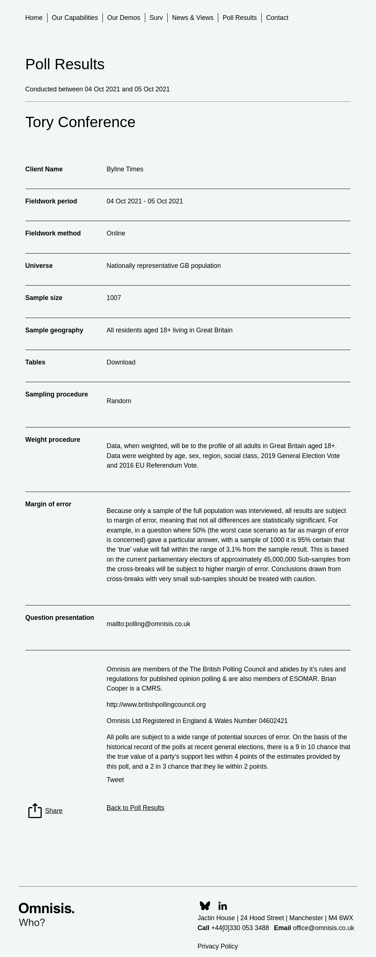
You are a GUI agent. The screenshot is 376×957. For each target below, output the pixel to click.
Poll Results (240, 17)
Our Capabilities (75, 17)
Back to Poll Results (135, 807)
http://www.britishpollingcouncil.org (156, 704)
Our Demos (123, 17)
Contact (277, 17)
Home (34, 17)
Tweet (115, 779)
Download (121, 362)
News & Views (192, 17)
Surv (156, 17)
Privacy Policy (218, 946)
